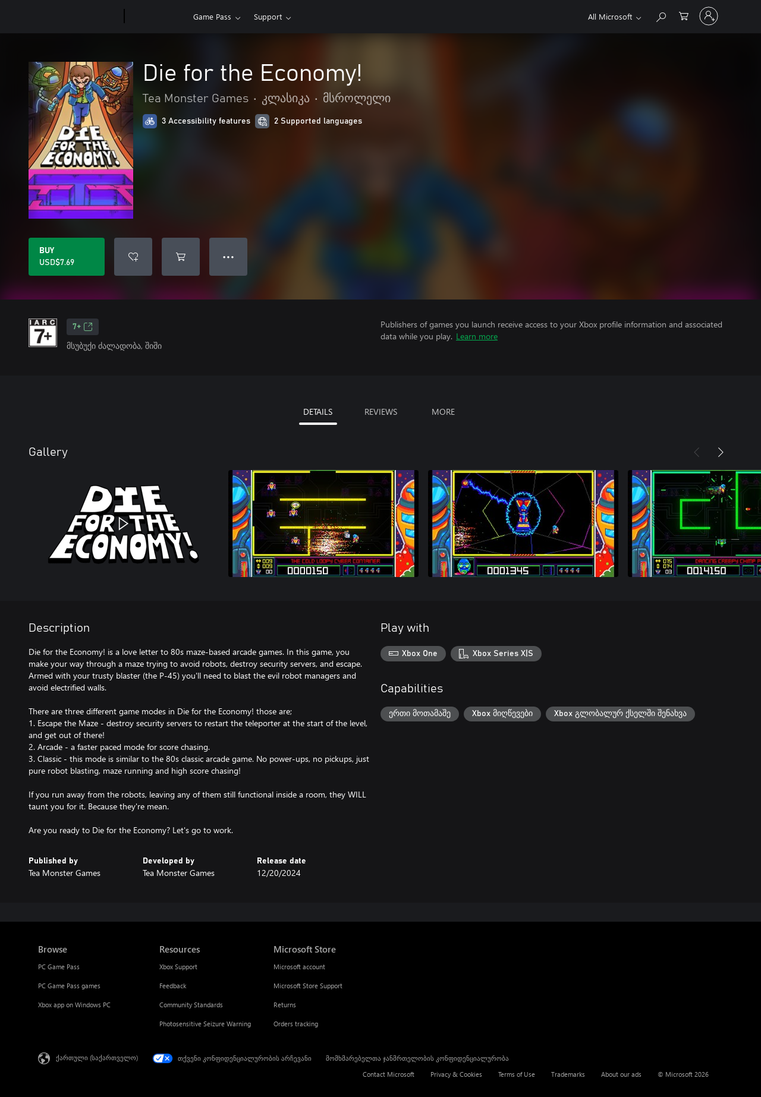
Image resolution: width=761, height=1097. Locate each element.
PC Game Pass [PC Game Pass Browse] (59, 966)
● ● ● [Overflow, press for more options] (228, 256)
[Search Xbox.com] (660, 15)
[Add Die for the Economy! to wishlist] (133, 257)
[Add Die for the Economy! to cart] (181, 257)
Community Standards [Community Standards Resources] (191, 1004)
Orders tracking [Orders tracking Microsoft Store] (295, 1023)
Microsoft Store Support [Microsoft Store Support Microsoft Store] (307, 985)
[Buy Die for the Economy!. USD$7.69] (67, 257)
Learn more (477, 336)
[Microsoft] (79, 17)
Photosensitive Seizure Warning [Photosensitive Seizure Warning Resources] (205, 1023)
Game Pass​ (212, 16)
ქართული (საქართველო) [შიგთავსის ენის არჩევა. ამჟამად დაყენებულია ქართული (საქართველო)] (97, 1057)
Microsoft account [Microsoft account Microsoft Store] (299, 966)
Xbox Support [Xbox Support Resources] (178, 966)
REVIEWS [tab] (380, 411)
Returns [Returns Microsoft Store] (284, 1004)
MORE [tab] (443, 411)
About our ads (621, 1074)
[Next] (720, 452)
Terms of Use (516, 1074)
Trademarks (568, 1074)
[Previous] (697, 452)
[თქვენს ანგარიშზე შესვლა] (708, 16)
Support (268, 16)
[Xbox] (157, 17)
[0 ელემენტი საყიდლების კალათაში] (683, 15)
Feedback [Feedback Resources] (172, 985)
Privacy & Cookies (456, 1074)
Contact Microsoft (388, 1074)
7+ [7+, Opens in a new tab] (83, 327)
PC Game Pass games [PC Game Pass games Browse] (69, 985)
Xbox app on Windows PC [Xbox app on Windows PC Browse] (74, 1004)
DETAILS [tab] (317, 411)
